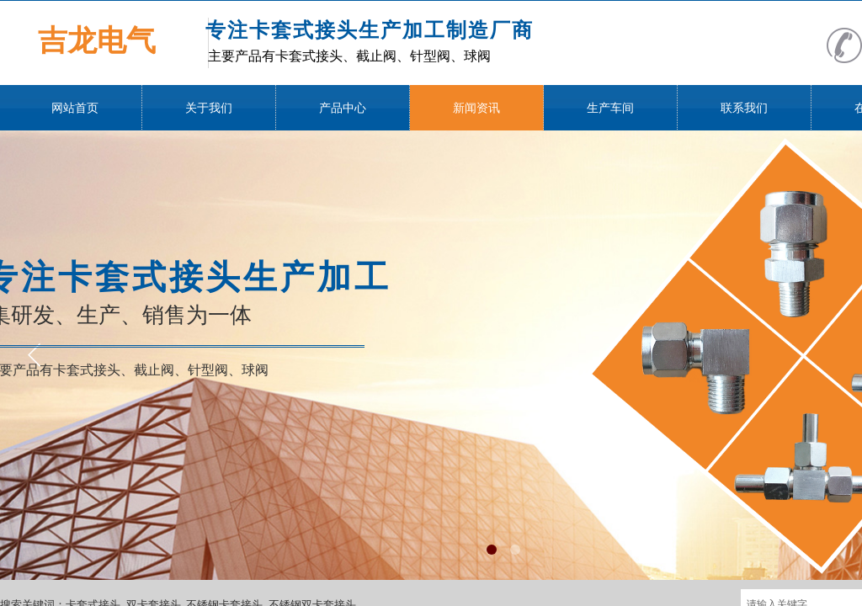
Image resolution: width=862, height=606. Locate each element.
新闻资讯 (476, 108)
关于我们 (208, 108)
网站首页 (74, 108)
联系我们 (744, 108)
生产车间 (610, 108)
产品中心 (342, 108)
